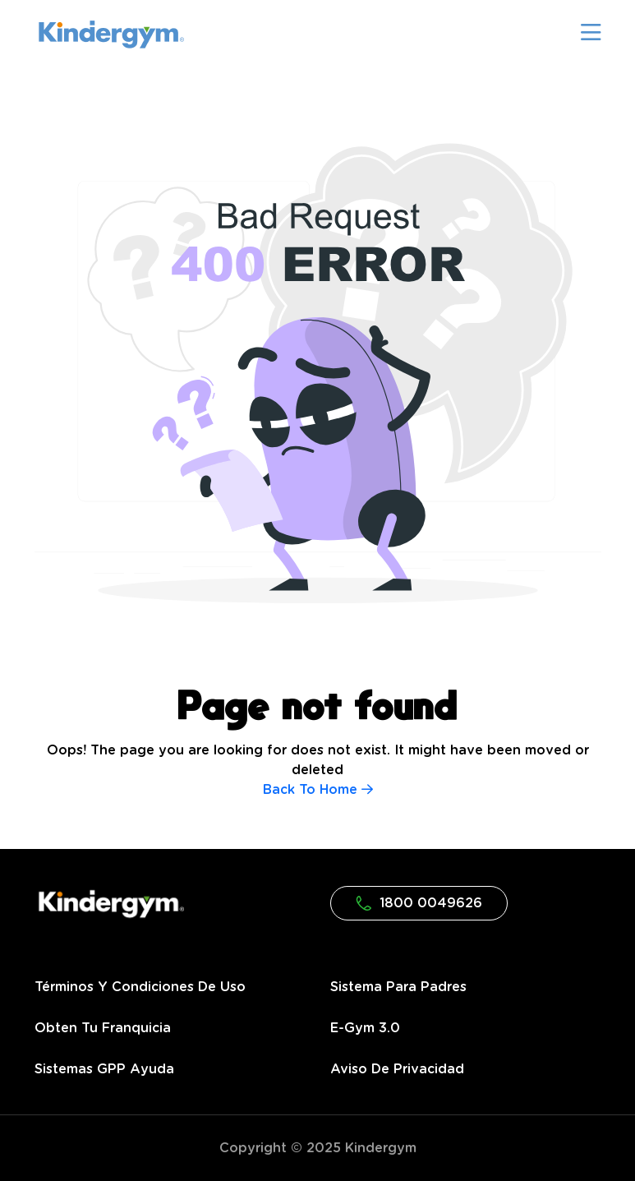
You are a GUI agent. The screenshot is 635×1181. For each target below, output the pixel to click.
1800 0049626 (419, 903)
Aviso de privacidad (397, 1069)
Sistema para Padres (398, 987)
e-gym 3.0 (365, 1028)
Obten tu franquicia (103, 1028)
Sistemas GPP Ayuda (104, 1069)
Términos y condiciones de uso (140, 987)
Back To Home (318, 789)
